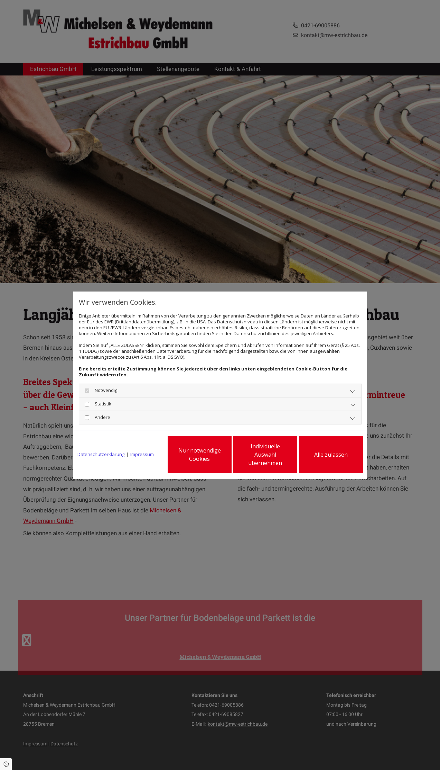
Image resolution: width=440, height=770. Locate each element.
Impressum (142, 454)
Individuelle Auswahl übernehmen (265, 454)
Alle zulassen (331, 454)
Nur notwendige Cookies (199, 455)
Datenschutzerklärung (100, 454)
